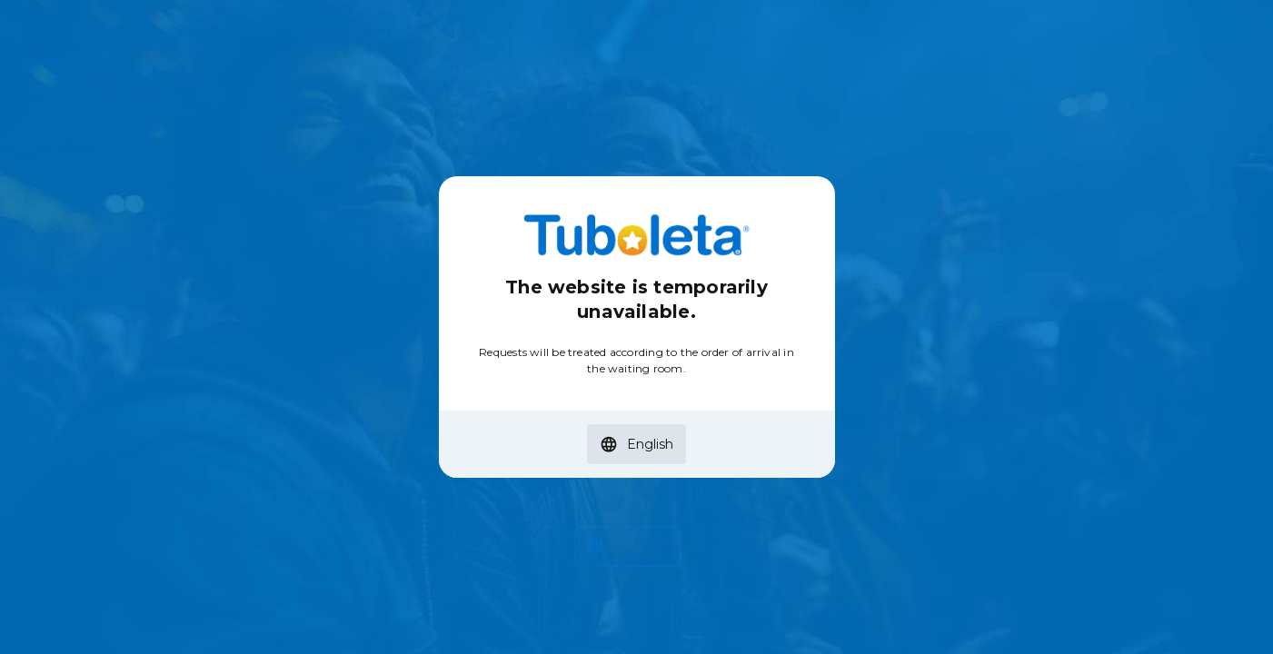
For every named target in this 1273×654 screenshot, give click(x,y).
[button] (636, 444)
